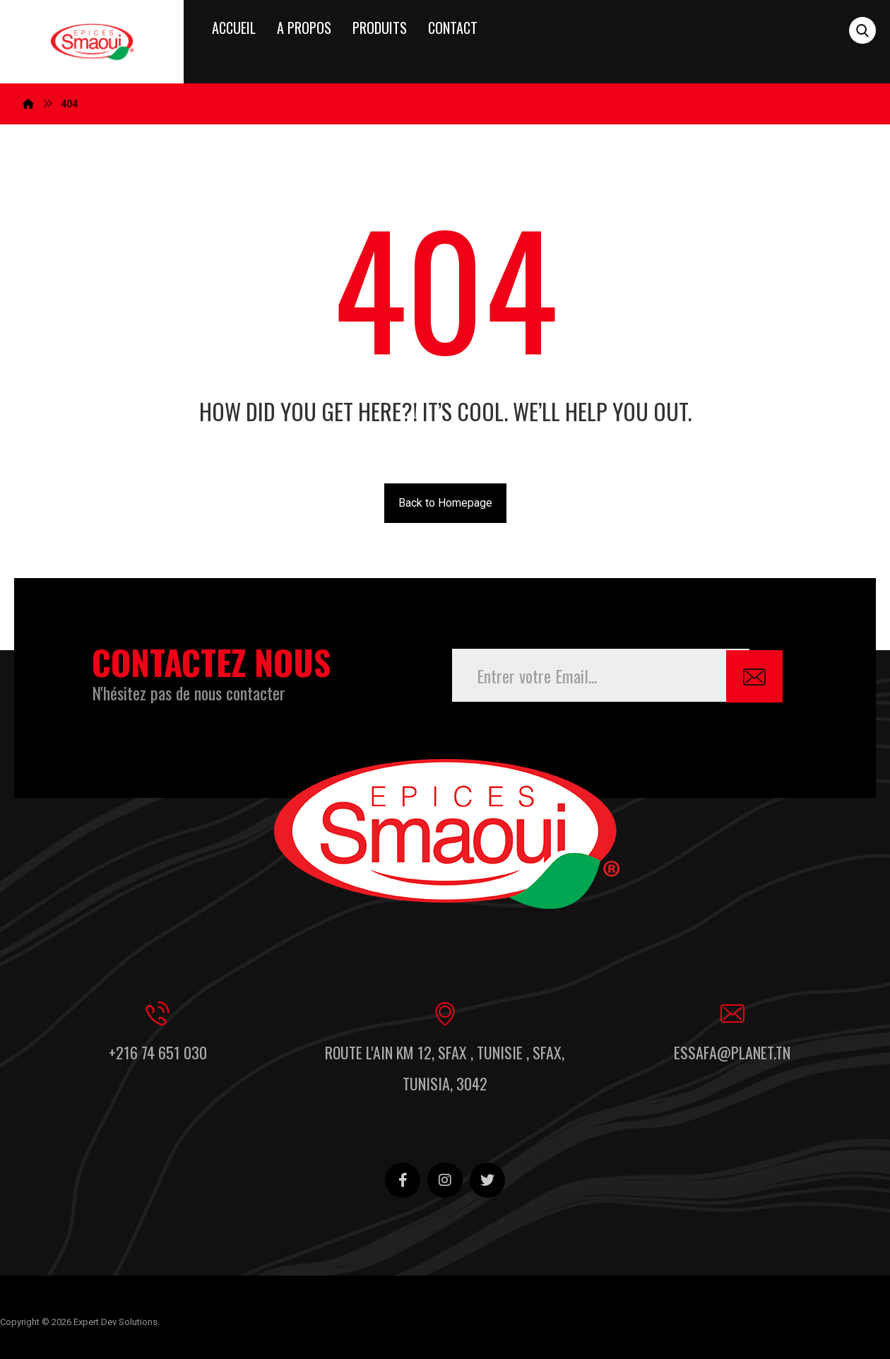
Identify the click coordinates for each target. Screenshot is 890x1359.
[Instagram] (445, 1177)
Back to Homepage (445, 503)
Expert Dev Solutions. (116, 1319)
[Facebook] (402, 1177)
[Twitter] (487, 1177)
